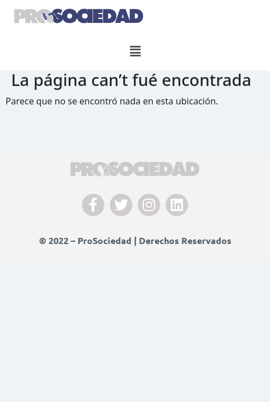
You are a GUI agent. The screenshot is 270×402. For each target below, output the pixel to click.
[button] (135, 50)
